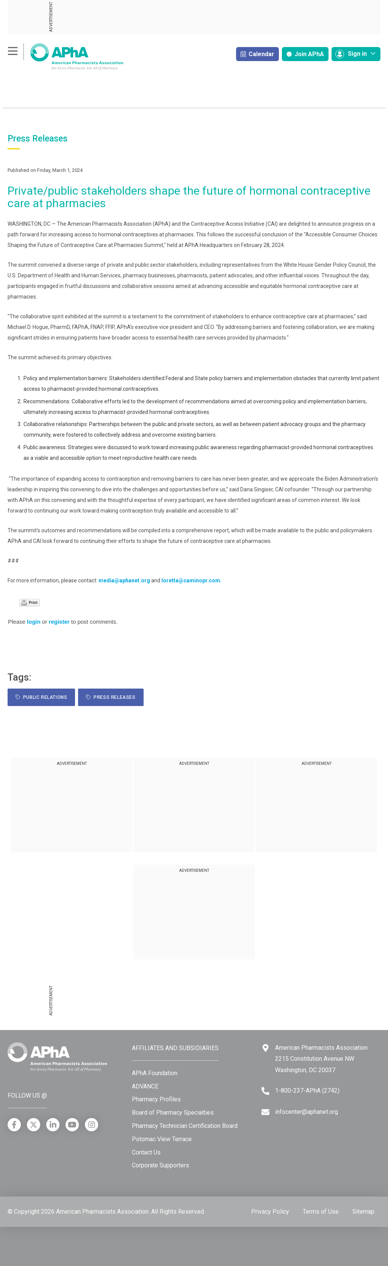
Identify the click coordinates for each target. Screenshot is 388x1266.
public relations (41, 697)
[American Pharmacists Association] (65, 56)
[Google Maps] (266, 1048)
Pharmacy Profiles (156, 1099)
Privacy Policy (270, 1211)
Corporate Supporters (160, 1165)
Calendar (257, 54)
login (34, 621)
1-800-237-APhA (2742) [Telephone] (307, 1090)
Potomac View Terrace (162, 1139)
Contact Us (146, 1152)
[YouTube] (72, 1124)
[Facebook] (14, 1124)
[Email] (265, 1112)
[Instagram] (91, 1124)
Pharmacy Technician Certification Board (185, 1125)
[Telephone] (265, 1091)
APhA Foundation (154, 1073)
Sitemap (363, 1211)
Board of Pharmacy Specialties (173, 1112)
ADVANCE (145, 1086)
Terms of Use (321, 1211)
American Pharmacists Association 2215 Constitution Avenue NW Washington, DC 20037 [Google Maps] (321, 1059)
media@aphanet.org (124, 580)
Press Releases (110, 697)
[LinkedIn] (52, 1124)
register (59, 621)
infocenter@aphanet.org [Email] (306, 1111)
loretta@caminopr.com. (191, 580)
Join (305, 54)
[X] (33, 1124)
